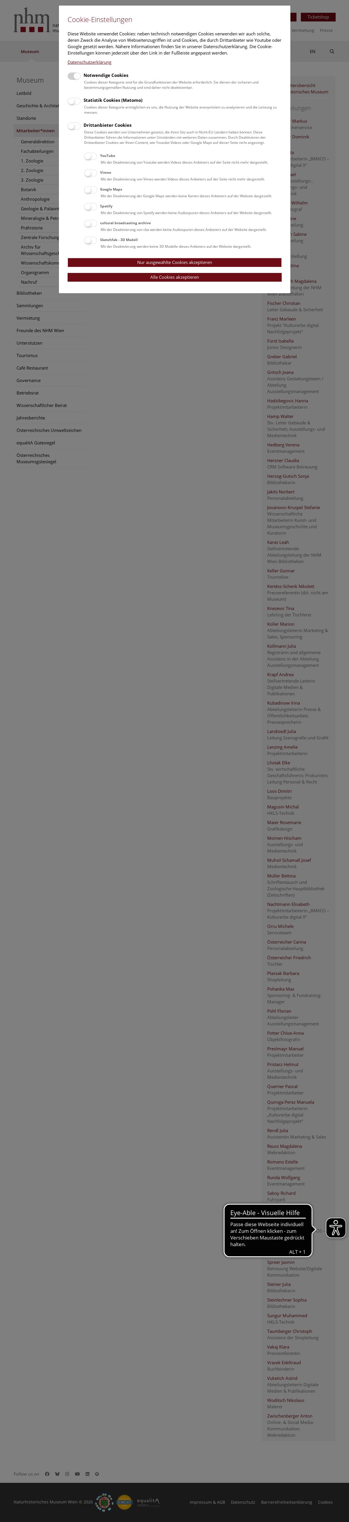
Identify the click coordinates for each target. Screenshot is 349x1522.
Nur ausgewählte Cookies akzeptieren (174, 262)
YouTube (107, 155)
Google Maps (111, 189)
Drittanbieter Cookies (107, 125)
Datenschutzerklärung (89, 62)
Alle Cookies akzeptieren (174, 277)
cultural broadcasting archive (125, 222)
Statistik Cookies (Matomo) (113, 100)
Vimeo (105, 172)
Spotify (106, 206)
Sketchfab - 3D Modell (119, 239)
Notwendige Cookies (106, 75)
